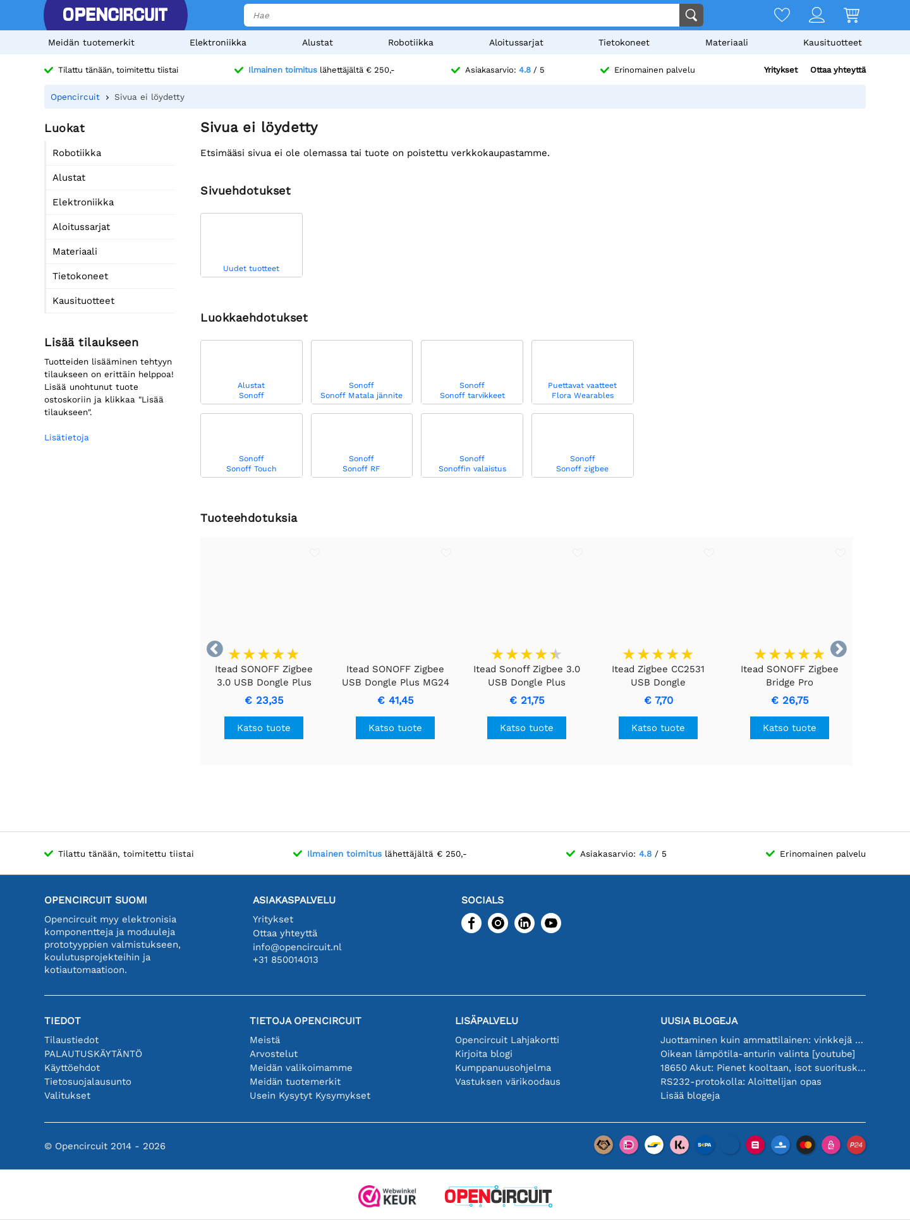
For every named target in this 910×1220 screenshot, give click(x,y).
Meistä (265, 1040)
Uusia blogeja (698, 1021)
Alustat (317, 42)
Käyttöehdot (72, 1067)
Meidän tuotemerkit (91, 42)
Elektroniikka (218, 42)
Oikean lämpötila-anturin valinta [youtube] (757, 1054)
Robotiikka (411, 42)
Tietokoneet (624, 42)
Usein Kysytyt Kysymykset (310, 1095)
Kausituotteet (832, 42)
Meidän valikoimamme (301, 1067)
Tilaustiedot (71, 1040)
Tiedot (62, 1021)
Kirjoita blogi (484, 1054)
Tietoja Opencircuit (305, 1021)
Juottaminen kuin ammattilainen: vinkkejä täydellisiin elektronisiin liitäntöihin (763, 1040)
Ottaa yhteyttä (838, 70)
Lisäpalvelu (486, 1021)
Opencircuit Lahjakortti (507, 1040)
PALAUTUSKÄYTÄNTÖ (93, 1054)
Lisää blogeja (690, 1095)
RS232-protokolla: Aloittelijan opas (741, 1081)
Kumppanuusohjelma (503, 1067)
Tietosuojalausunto (87, 1081)
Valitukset (67, 1095)
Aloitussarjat (516, 42)
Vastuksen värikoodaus (508, 1081)
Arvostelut (274, 1054)
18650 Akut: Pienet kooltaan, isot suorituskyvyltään (763, 1067)
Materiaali (726, 42)
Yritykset (781, 70)
